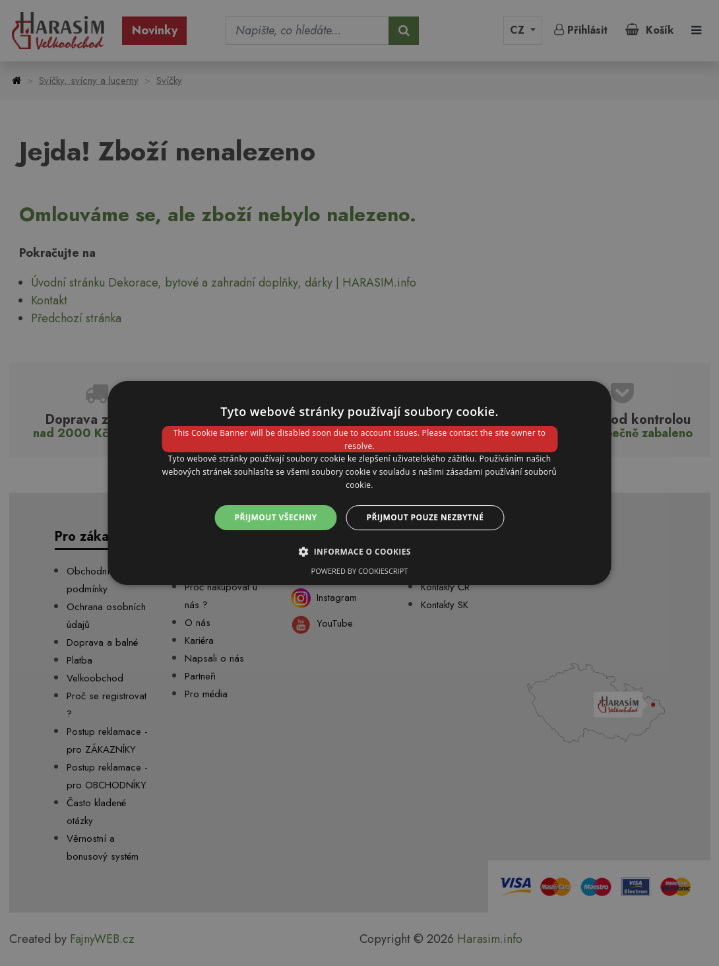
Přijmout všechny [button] (276, 517)
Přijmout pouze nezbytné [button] (425, 517)
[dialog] (359, 483)
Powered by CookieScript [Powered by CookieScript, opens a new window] (359, 571)
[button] (359, 551)
